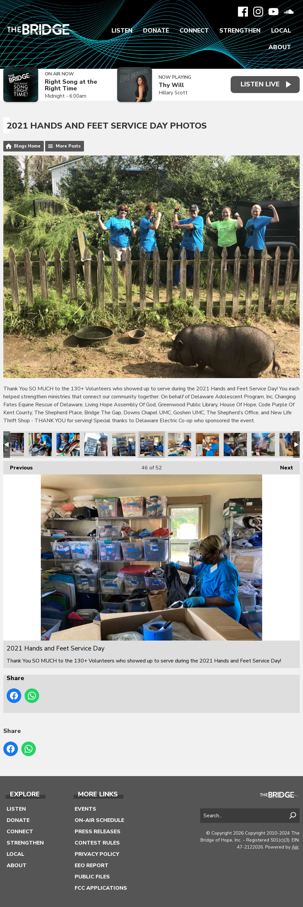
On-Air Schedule (99, 820)
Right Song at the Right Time (71, 85)
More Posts (68, 146)
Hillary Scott (173, 93)
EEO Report (92, 865)
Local (281, 31)
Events (85, 809)
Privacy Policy (97, 854)
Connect (194, 31)
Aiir (295, 847)
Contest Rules (97, 843)
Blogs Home (27, 146)
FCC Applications (101, 888)
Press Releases (97, 831)
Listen (122, 31)
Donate (156, 31)
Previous (18, 466)
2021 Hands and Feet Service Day (12, 444)
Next (283, 466)
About (279, 47)
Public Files (92, 876)
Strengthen (240, 31)
